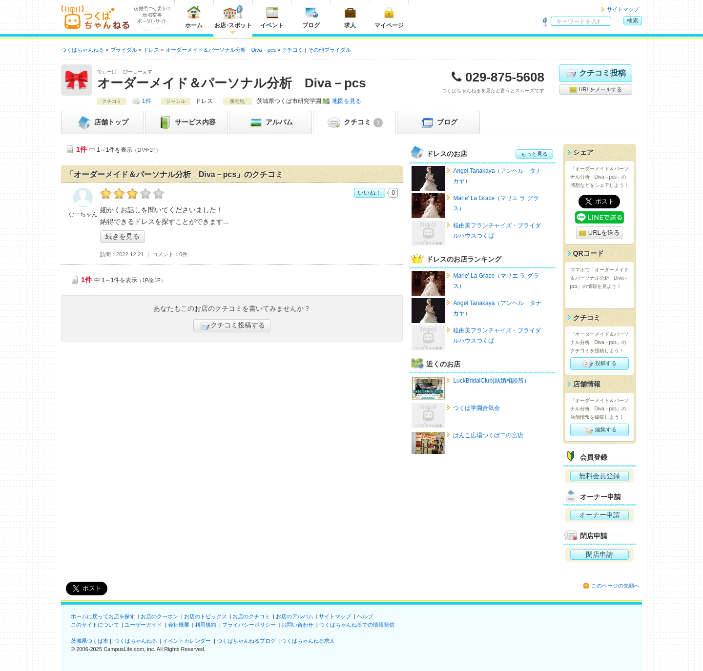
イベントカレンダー (187, 641)
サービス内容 (186, 122)
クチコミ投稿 (595, 73)
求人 (350, 17)
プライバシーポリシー (249, 625)
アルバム (270, 122)
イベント (272, 17)
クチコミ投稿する (232, 326)
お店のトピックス (205, 616)
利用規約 (205, 625)
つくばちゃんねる (135, 641)
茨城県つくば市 (89, 641)
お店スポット (233, 17)
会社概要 (178, 625)
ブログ (311, 17)
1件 (146, 101)
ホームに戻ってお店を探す (103, 616)
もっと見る (534, 154)
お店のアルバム (294, 616)
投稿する (599, 363)
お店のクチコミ (251, 616)
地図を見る (346, 101)
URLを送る (599, 233)
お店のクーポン (159, 616)
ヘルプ (365, 616)
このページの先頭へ (615, 586)
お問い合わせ (297, 625)
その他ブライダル (329, 50)
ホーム (194, 17)
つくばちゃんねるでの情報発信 (356, 625)
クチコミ (354, 122)
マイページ (389, 17)
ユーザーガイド (143, 625)
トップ (102, 122)
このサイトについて (95, 625)
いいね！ (369, 192)
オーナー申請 (599, 515)
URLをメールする (595, 90)
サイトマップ (623, 9)
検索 (633, 20)
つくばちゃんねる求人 (308, 641)
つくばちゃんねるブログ (246, 641)
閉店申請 (599, 554)
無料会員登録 (599, 476)
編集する (599, 430)
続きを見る (122, 236)
